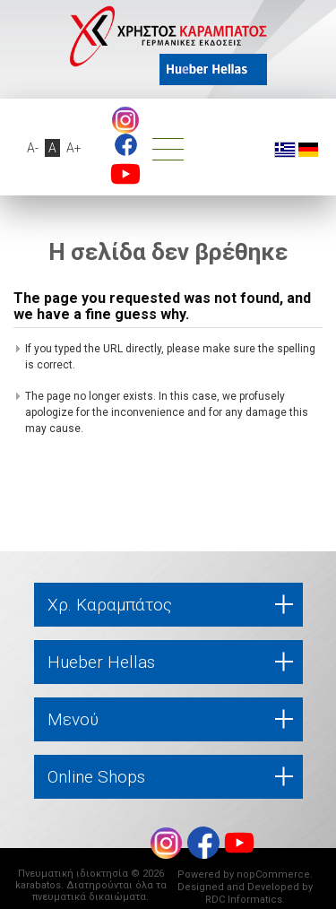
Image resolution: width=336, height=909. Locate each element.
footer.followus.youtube (125, 174)
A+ (74, 148)
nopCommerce (273, 874)
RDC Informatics (243, 899)
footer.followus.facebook (126, 145)
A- (33, 148)
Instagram (125, 120)
